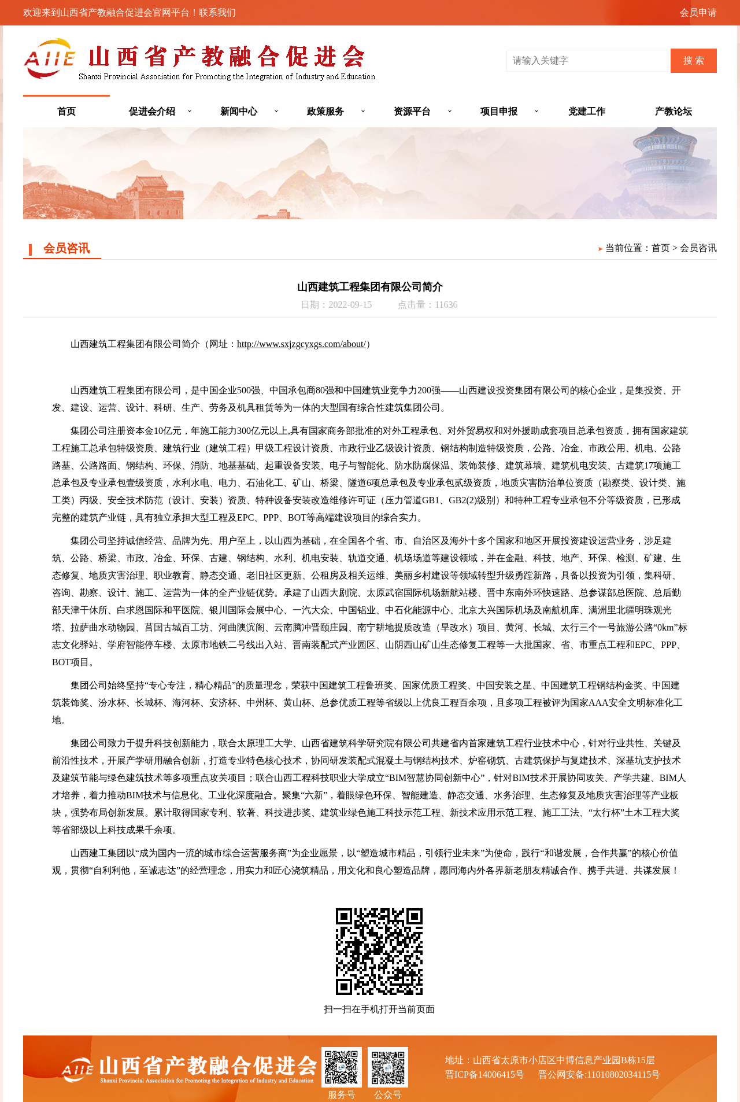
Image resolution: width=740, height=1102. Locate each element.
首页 (66, 111)
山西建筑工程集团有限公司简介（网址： (154, 344)
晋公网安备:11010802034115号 (599, 1074)
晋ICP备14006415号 (484, 1074)
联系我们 (217, 12)
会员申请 (698, 12)
